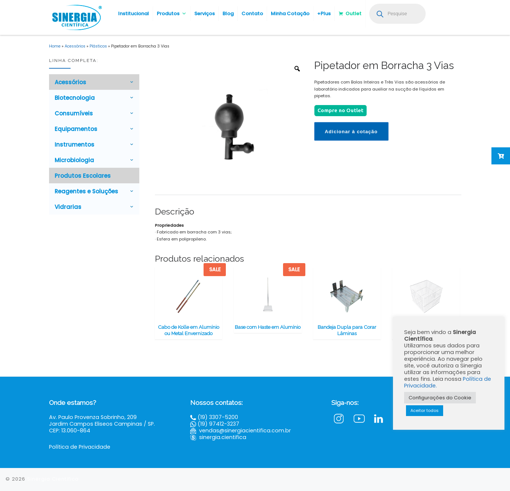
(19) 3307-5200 (218, 417)
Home (55, 46)
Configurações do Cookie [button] (440, 397)
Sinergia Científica (53, 478)
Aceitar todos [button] (424, 410)
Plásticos (98, 46)
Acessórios (75, 46)
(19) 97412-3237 (218, 424)
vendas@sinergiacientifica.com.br (245, 430)
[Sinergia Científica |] (76, 16)
